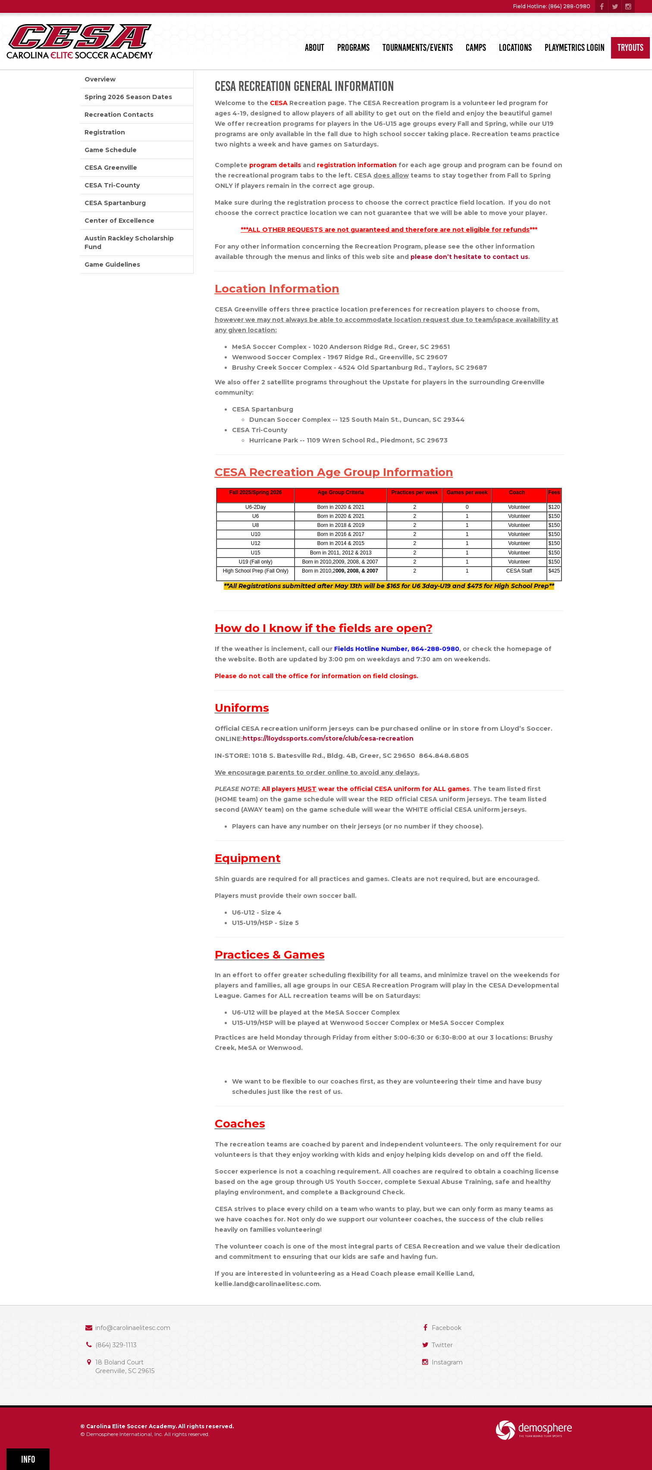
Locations (515, 48)
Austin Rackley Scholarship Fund (129, 242)
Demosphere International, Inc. (124, 1434)
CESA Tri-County (112, 185)
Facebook (446, 1328)
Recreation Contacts (119, 114)
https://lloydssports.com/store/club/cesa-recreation (328, 738)
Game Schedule (111, 150)
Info (28, 1459)
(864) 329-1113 (116, 1345)
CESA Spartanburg (115, 203)
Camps (476, 48)
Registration (105, 132)
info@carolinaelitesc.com (132, 1328)
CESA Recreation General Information (304, 86)
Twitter (442, 1345)
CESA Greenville (111, 167)
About (314, 48)
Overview (100, 79)
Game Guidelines (112, 264)
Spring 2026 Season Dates (128, 97)
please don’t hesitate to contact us (469, 257)
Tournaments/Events (417, 48)
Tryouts (630, 48)
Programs (353, 48)
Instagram (447, 1362)
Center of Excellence (119, 220)
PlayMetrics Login (575, 48)
